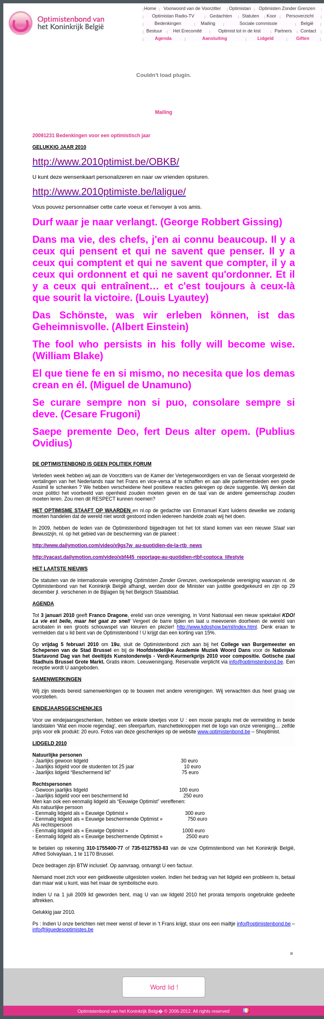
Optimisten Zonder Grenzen (287, 8)
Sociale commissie (258, 23)
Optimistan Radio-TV (173, 15)
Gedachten (221, 15)
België (307, 23)
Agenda (163, 38)
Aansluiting (214, 38)
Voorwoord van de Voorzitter (192, 8)
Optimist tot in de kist (239, 30)
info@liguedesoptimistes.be (62, 930)
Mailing (208, 23)
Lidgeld (266, 38)
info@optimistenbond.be (256, 662)
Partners (283, 30)
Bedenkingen (168, 23)
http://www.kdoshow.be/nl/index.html (217, 627)
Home (150, 8)
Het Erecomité (187, 30)
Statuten (250, 15)
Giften (302, 38)
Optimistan (240, 8)
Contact (308, 30)
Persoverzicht (300, 15)
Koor (271, 15)
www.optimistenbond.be (224, 732)
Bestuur (154, 30)
